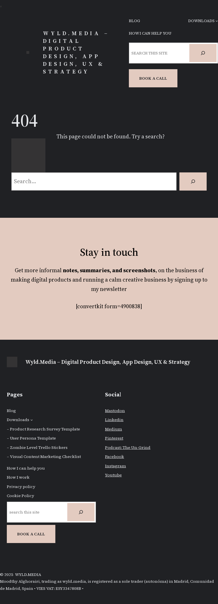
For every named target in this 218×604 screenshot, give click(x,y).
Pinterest (114, 438)
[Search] (203, 53)
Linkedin (114, 420)
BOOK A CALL (31, 534)
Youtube (113, 475)
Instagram (115, 466)
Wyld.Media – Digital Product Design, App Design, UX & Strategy (76, 52)
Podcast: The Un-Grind (127, 447)
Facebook (114, 456)
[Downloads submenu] (216, 21)
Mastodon (115, 410)
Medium (113, 429)
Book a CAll (153, 78)
